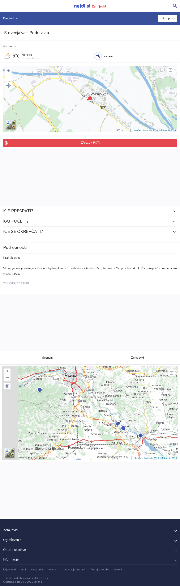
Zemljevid (135, 358)
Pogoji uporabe (100, 569)
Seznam (45, 358)
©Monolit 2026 (150, 130)
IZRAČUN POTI (90, 143)
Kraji (23, 569)
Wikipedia (23, 283)
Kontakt (52, 569)
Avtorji (118, 569)
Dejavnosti (9, 569)
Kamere (108, 56)
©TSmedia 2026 (167, 130)
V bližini (7, 46)
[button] (8, 85)
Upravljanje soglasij (74, 569)
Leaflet (137, 130)
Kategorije (37, 569)
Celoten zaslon (170, 70)
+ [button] (8, 71)
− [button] (8, 77)
